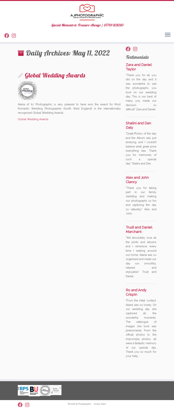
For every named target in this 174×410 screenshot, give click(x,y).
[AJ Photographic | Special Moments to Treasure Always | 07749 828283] (87, 14)
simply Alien (100, 404)
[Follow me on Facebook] (8, 41)
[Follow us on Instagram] (15, 41)
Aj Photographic (83, 404)
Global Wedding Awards (55, 88)
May (40, 55)
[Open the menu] (168, 39)
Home (21, 55)
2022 (32, 55)
